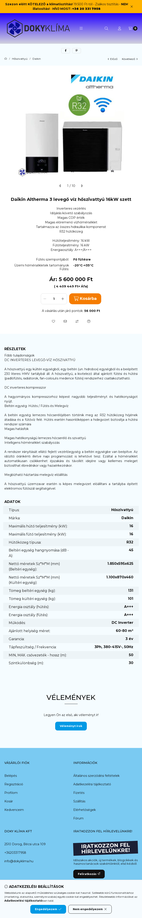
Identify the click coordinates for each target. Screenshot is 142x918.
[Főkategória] (5, 58)
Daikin (37, 58)
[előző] (60, 185)
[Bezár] (131, 6)
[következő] (81, 185)
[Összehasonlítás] (77, 321)
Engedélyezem (48, 909)
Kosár (8, 801)
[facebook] (65, 50)
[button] (81, 28)
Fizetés (78, 793)
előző (113, 59)
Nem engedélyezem (90, 909)
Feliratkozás (89, 874)
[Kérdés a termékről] (88, 321)
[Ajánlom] (65, 321)
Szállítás (79, 801)
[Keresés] (106, 28)
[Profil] (119, 28)
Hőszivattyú (19, 58)
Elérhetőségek (84, 810)
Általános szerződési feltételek (96, 776)
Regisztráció (13, 784)
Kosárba (85, 298)
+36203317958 (15, 853)
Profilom (11, 793)
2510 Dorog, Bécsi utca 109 (25, 844)
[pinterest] (76, 50)
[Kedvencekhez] (53, 321)
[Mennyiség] (54, 299)
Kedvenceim (14, 810)
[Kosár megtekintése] (133, 28)
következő (130, 59)
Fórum (78, 818)
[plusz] (63, 299)
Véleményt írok (71, 726)
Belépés (10, 776)
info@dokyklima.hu (18, 861)
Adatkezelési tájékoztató (92, 784)
